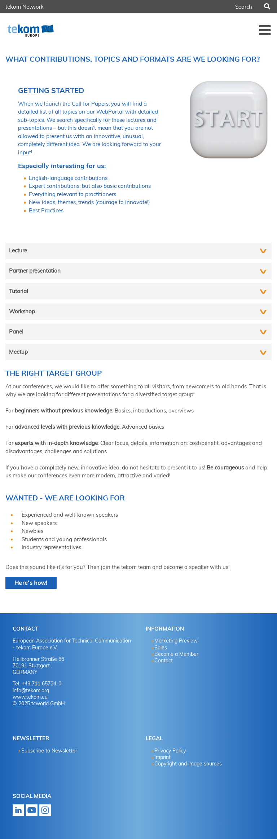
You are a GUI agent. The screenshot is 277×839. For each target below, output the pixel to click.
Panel (16, 331)
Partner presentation (35, 270)
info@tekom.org (31, 690)
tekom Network (24, 6)
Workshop (22, 311)
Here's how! (31, 582)
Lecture (18, 250)
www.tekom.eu (30, 697)
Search (267, 7)
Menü (265, 30)
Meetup (18, 351)
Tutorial (18, 291)
